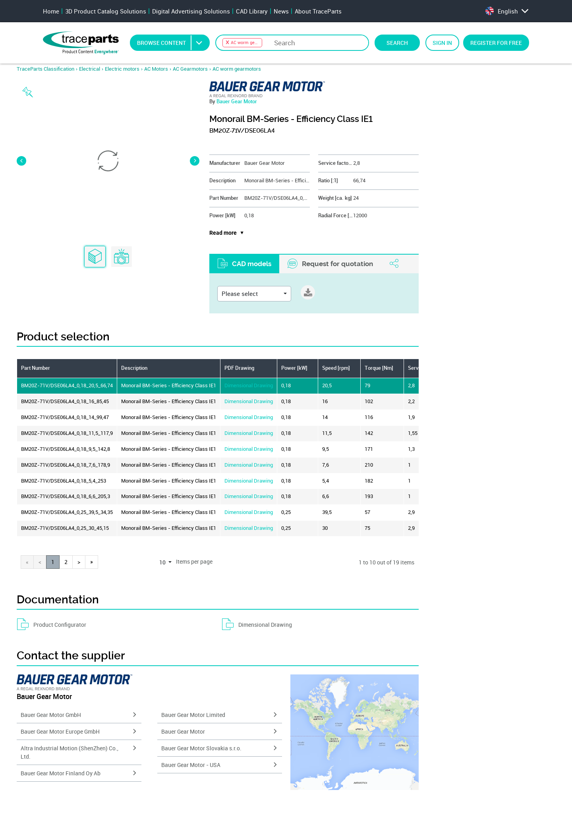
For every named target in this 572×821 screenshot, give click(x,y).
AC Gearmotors (190, 69)
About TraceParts (318, 11)
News (281, 11)
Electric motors (122, 69)
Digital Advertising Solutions (191, 11)
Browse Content (173, 42)
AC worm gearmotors (237, 69)
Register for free (496, 42)
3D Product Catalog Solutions (105, 11)
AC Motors (156, 69)
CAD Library (252, 11)
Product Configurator (51, 624)
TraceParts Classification (45, 69)
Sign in (442, 42)
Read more (223, 233)
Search (397, 42)
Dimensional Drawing (248, 385)
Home (51, 11)
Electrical (89, 69)
